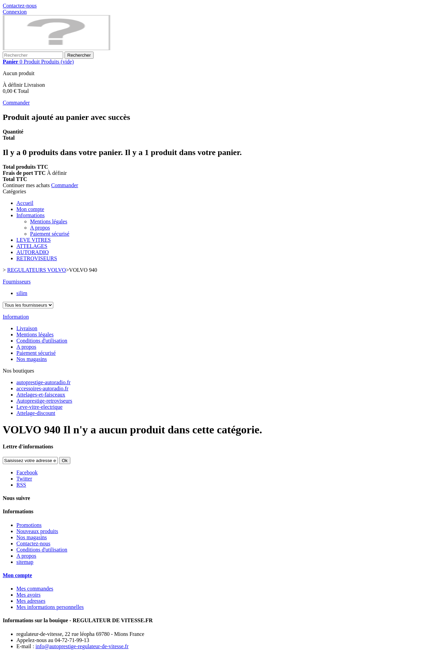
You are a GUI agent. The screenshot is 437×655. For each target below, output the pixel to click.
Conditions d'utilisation (41, 341)
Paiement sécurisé (49, 234)
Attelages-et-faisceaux (40, 395)
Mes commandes (34, 588)
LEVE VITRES (33, 240)
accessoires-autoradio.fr (42, 388)
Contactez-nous (20, 6)
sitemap (24, 562)
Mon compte (30, 209)
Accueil (24, 203)
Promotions (29, 525)
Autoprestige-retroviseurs (44, 401)
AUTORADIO (32, 252)
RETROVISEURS (36, 258)
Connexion (15, 12)
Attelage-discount (35, 413)
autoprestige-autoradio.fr (43, 382)
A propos (40, 228)
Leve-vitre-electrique (39, 407)
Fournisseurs (17, 281)
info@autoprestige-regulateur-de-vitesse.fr (82, 646)
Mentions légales (48, 221)
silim (21, 293)
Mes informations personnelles (50, 607)
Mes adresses (30, 601)
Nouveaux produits (37, 531)
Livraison (26, 328)
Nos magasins (31, 359)
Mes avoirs (28, 595)
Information (16, 317)
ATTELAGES (31, 246)
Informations (30, 215)
